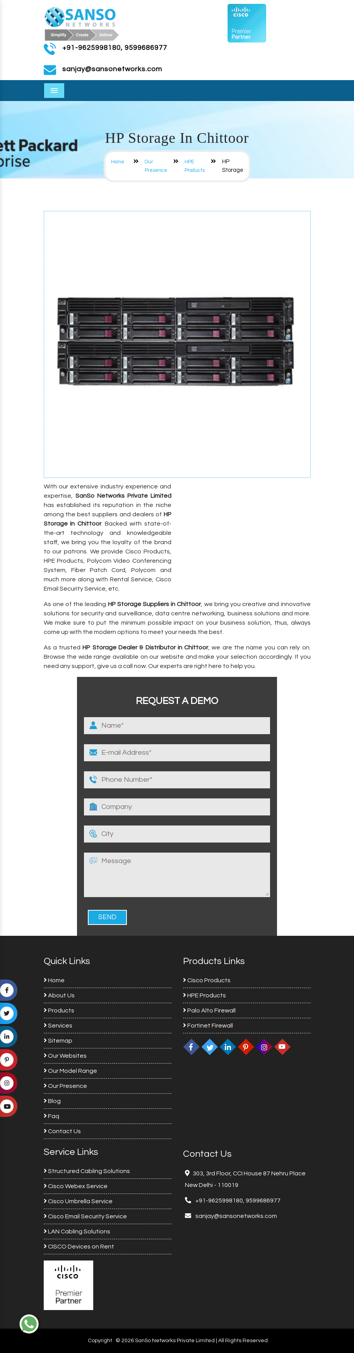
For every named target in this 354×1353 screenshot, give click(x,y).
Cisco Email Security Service (85, 1216)
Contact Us (62, 1131)
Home (117, 161)
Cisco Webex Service (76, 1186)
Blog (52, 1101)
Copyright (100, 1340)
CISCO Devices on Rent (79, 1246)
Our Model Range (70, 1071)
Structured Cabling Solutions (87, 1171)
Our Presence (65, 1086)
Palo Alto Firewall (209, 1010)
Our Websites (65, 1056)
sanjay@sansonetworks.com (235, 1216)
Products (59, 1010)
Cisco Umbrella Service (78, 1201)
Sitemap (58, 1041)
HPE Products (204, 995)
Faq (51, 1116)
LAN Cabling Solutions (77, 1231)
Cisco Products (207, 980)
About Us (59, 995)
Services (58, 1025)
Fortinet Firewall (208, 1025)
